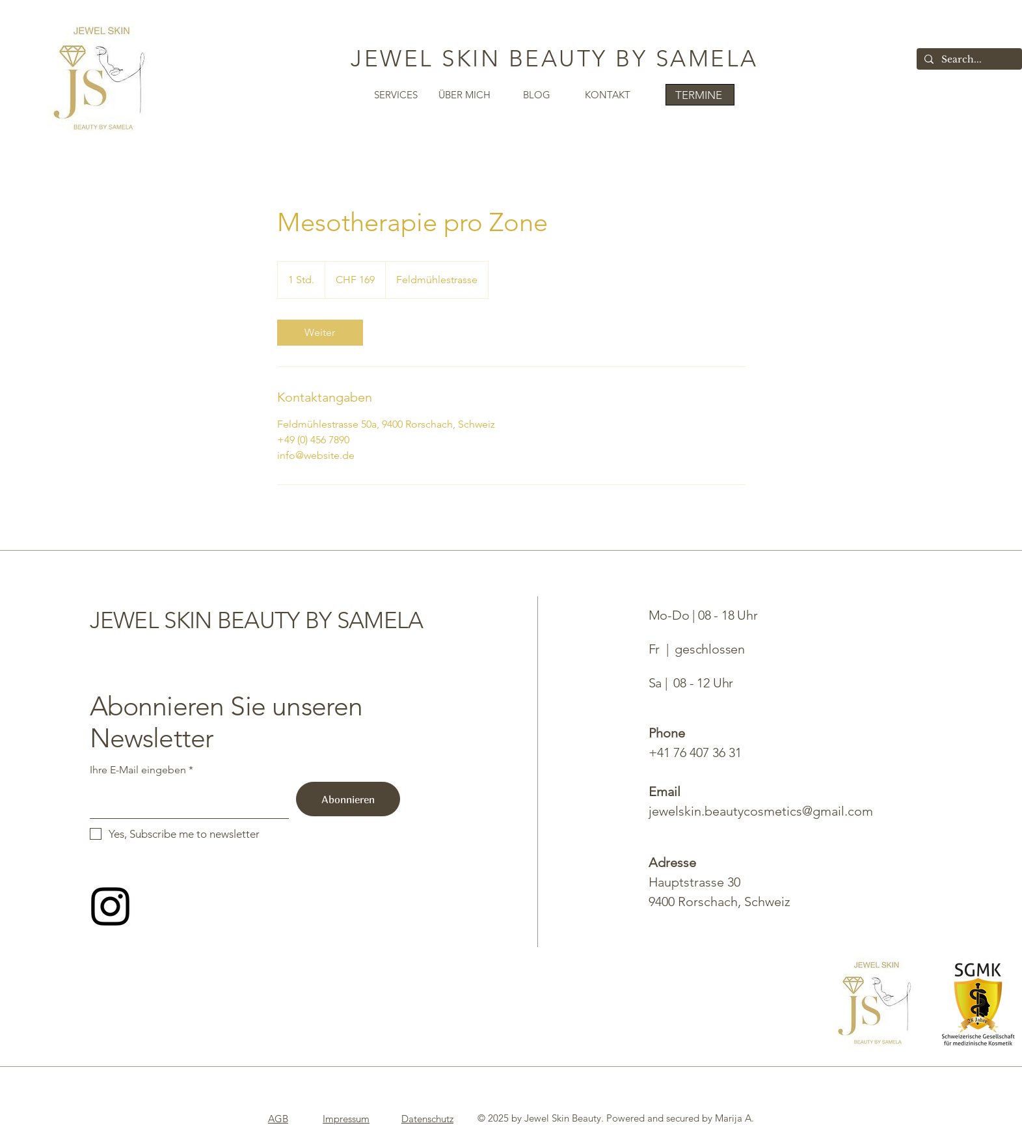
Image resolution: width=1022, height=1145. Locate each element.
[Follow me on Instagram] (110, 906)
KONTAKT (607, 95)
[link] (320, 333)
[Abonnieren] (348, 799)
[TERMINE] (700, 94)
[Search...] (968, 60)
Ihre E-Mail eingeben (138, 770)
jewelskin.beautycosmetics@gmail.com (761, 811)
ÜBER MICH (464, 95)
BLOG (536, 95)
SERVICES (396, 95)
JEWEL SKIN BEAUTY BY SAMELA (555, 58)
